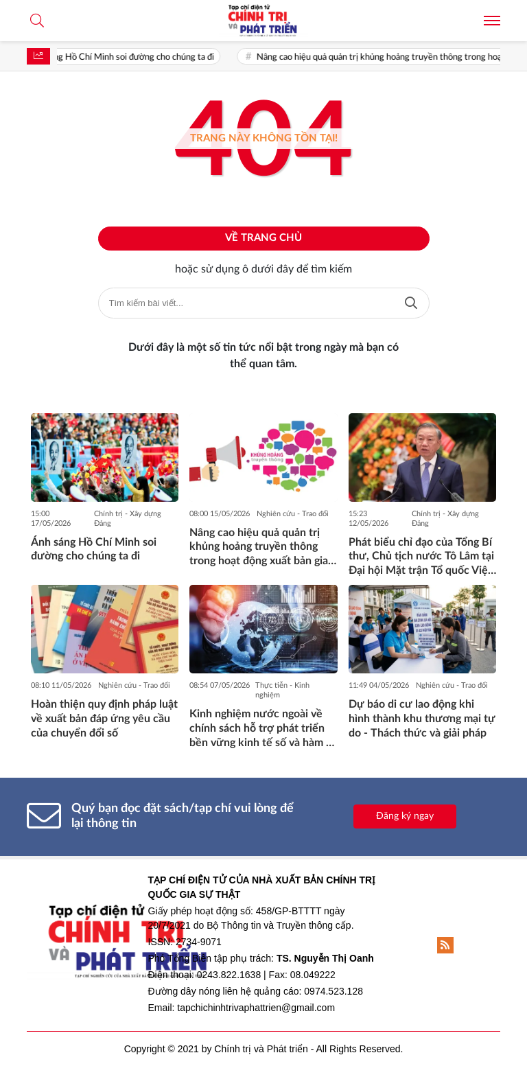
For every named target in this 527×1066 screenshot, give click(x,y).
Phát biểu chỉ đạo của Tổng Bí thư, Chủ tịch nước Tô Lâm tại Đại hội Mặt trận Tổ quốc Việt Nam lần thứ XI (421, 557)
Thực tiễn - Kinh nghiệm (282, 690)
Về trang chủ (263, 238)
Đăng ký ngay (405, 816)
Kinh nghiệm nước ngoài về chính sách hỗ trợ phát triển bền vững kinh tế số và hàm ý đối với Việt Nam (260, 729)
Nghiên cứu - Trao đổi (293, 514)
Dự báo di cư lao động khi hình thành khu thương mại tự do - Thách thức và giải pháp (422, 719)
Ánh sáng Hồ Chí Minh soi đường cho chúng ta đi (128, 57)
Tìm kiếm (411, 303)
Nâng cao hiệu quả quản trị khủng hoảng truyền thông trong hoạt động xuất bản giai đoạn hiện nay (260, 547)
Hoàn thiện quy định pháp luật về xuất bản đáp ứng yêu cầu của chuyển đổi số (104, 719)
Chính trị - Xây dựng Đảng (127, 518)
